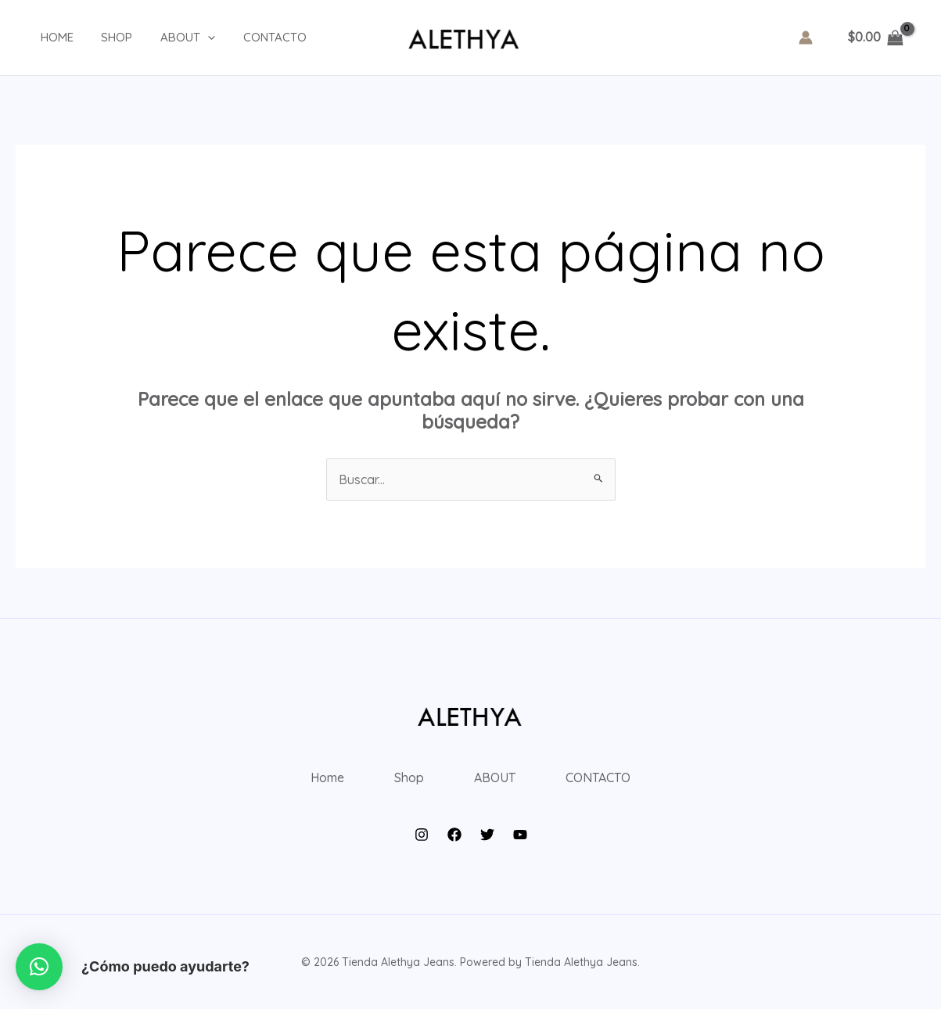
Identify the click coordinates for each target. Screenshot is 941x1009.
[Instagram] (422, 835)
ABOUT (169, 37)
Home (47, 37)
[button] (39, 966)
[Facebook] (454, 835)
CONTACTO (252, 37)
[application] (189, 37)
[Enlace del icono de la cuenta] (806, 38)
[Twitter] (487, 835)
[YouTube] (520, 835)
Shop (103, 37)
